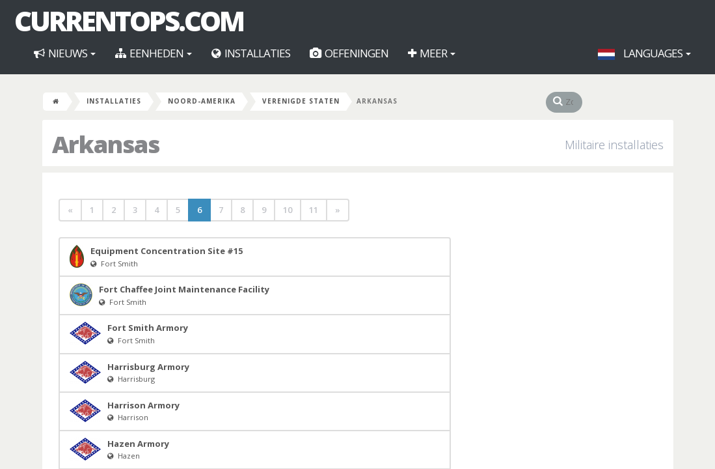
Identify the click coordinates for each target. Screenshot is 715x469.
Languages (644, 53)
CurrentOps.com (128, 21)
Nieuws (65, 53)
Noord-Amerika (202, 101)
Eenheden (153, 53)
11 (313, 210)
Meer (431, 53)
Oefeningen (349, 53)
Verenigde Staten (301, 101)
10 (287, 210)
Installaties (250, 53)
